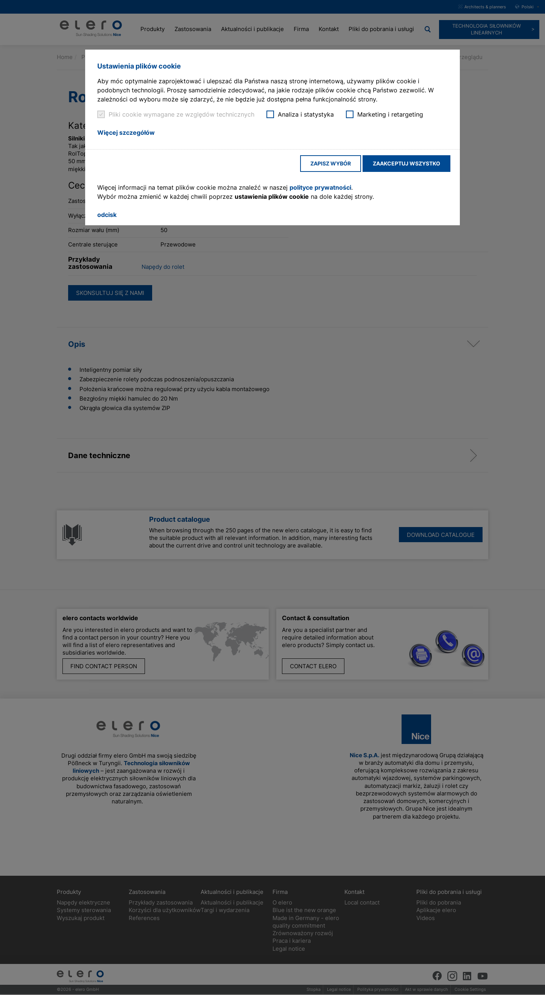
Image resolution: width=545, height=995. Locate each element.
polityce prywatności (320, 187)
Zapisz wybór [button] (330, 163)
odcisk (107, 214)
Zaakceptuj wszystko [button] (406, 163)
